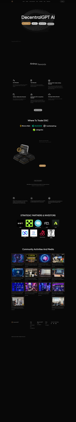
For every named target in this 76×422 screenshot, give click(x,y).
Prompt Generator (32, 1)
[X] (51, 323)
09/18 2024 (26, 295)
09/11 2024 (53, 295)
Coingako (47, 325)
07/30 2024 (53, 309)
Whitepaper (32, 325)
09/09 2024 (13, 309)
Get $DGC (40, 1)
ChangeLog (32, 328)
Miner (37, 1)
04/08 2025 (26, 266)
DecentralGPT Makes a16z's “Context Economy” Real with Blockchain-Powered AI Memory (18, 265)
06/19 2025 (13, 266)
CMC (46, 323)
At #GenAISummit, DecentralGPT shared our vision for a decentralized (31, 279)
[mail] (62, 1)
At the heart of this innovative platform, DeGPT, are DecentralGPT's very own (58, 279)
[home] (12, 1)
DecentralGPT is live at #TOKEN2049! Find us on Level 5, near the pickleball (31, 293)
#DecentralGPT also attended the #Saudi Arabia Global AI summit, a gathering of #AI (57, 293)
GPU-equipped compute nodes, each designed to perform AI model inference (44, 279)
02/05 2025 (39, 266)
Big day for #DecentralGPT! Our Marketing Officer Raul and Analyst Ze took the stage (58, 265)
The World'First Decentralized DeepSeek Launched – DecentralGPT (44, 264)
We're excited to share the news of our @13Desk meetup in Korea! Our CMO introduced (17, 308)
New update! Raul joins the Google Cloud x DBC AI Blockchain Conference (17, 279)
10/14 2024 (13, 295)
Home (24, 1)
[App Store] (35, 24)
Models (27, 1)
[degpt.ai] (42, 166)
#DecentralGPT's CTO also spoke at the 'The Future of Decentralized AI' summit (58, 308)
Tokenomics (48, 1)
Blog (44, 1)
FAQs (31, 323)
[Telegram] (53, 323)
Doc (31, 326)
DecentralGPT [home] (16, 322)
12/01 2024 (53, 266)
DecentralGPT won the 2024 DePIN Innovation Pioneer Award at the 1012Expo (17, 293)
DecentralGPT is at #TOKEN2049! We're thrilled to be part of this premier (44, 293)
